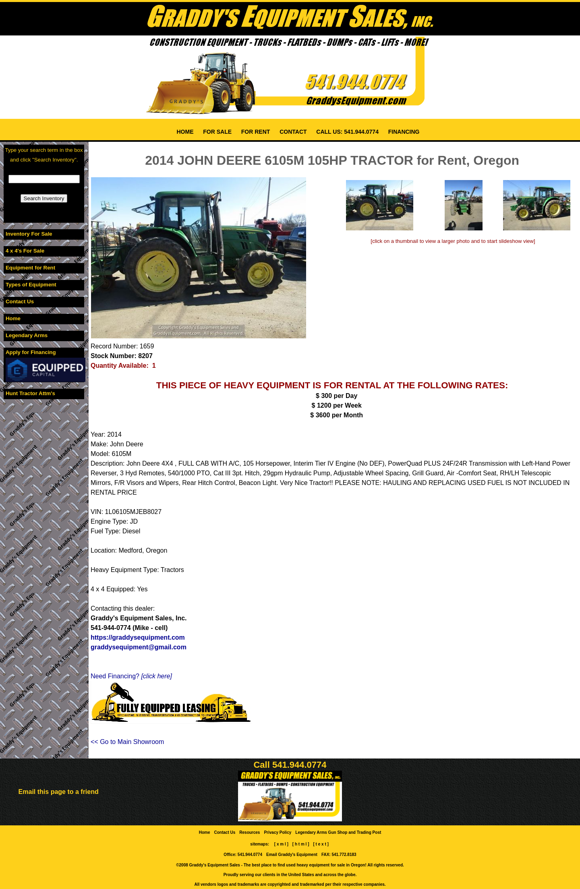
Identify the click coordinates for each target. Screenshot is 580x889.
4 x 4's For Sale (25, 251)
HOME (185, 131)
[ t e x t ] (321, 844)
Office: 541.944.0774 (243, 854)
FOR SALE (217, 131)
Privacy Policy (277, 832)
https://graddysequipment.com (138, 637)
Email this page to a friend (59, 791)
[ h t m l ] (300, 844)
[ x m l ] (281, 844)
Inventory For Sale (29, 234)
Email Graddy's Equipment (291, 854)
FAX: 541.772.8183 (338, 854)
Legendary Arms (27, 335)
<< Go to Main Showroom (127, 741)
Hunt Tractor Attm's (30, 393)
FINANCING (404, 131)
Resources (249, 832)
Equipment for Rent (30, 268)
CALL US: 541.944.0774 (347, 131)
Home (13, 318)
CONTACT (293, 131)
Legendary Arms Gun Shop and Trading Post (338, 832)
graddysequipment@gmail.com (138, 647)
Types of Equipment (31, 285)
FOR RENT (255, 131)
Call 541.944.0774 (289, 765)
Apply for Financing (31, 352)
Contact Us (20, 301)
